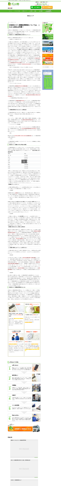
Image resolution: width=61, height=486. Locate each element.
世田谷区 (45, 78)
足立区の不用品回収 (34, 479)
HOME (17, 475)
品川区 (49, 81)
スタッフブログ (39, 475)
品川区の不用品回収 (27, 478)
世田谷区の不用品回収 (20, 478)
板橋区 (49, 79)
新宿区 (46, 80)
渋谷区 (49, 80)
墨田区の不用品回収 (25, 480)
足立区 (49, 83)
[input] (47, 67)
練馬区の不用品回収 (20, 479)
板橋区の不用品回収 (27, 479)
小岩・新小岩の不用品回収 (24, 481)
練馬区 (46, 79)
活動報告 (44, 475)
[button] (52, 67)
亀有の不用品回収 (37, 480)
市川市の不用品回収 (38, 481)
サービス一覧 (20, 475)
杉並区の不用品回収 (41, 478)
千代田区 (49, 82)
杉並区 (48, 78)
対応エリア (25, 475)
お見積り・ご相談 (30, 475)
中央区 (46, 82)
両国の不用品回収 (31, 480)
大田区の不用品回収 (18, 480)
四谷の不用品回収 (43, 480)
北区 (46, 83)
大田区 (46, 81)
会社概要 (35, 475)
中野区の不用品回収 (34, 478)
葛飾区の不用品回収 (40, 479)
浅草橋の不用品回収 (31, 481)
